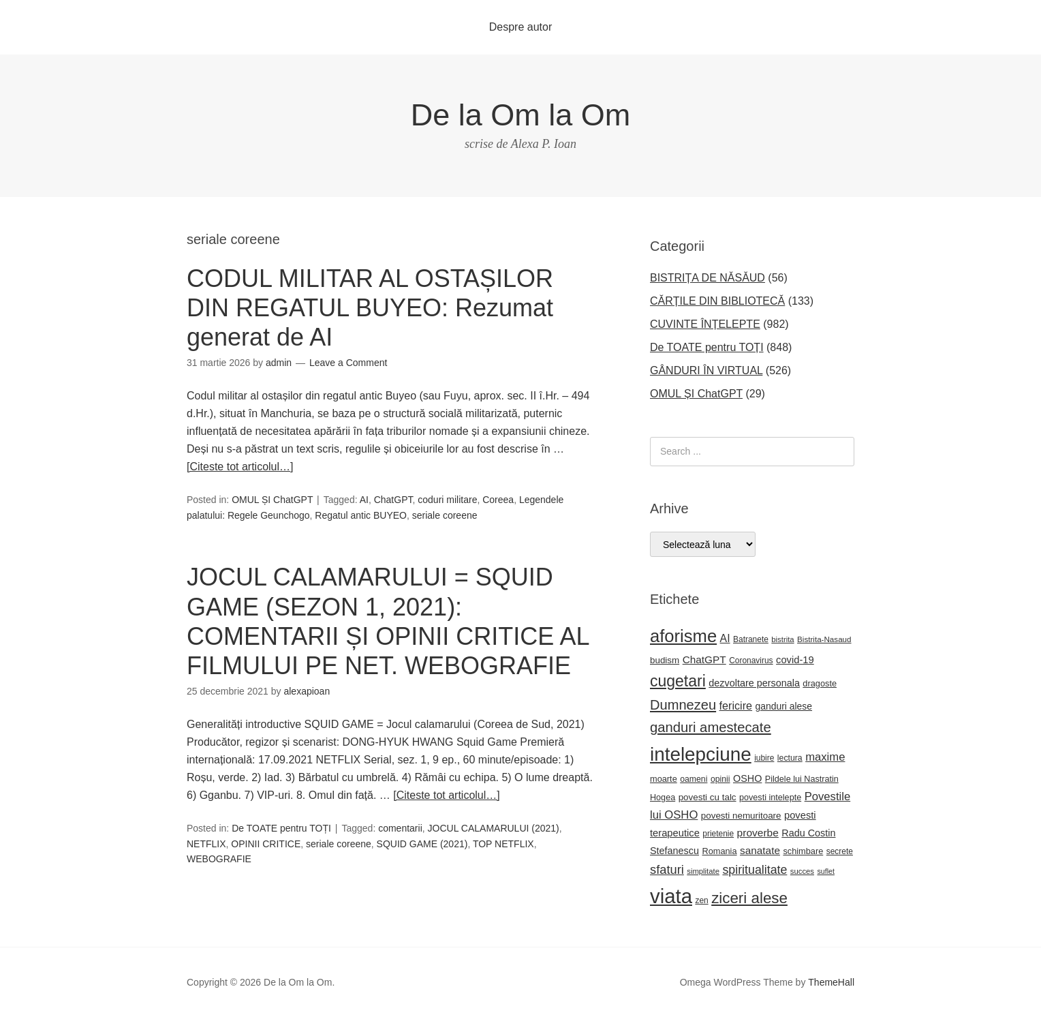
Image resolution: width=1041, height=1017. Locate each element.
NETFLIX (206, 843)
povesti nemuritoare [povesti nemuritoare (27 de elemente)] (741, 815)
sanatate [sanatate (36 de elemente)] (760, 850)
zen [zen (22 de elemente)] (701, 900)
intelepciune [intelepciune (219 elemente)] (700, 754)
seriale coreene (445, 515)
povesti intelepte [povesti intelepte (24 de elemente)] (770, 797)
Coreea (498, 499)
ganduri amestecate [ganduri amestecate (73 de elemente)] (710, 727)
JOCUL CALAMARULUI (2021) (493, 828)
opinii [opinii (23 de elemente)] (720, 779)
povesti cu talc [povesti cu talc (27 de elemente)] (707, 797)
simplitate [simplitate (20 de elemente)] (703, 871)
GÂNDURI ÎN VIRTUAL (706, 370)
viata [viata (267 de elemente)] (671, 896)
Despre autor (521, 27)
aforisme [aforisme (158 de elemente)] (683, 636)
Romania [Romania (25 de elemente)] (719, 851)
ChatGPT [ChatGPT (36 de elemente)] (704, 659)
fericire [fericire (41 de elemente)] (736, 705)
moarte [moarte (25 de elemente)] (663, 779)
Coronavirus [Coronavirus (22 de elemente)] (751, 660)
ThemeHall (831, 982)
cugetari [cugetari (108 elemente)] (678, 681)
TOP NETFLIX (503, 843)
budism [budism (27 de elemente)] (664, 660)
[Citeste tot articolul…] (240, 466)
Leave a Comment (348, 362)
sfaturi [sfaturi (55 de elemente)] (667, 869)
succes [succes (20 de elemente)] (802, 871)
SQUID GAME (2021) (422, 843)
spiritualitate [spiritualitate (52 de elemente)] (754, 870)
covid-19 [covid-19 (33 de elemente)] (795, 659)
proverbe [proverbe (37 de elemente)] (758, 832)
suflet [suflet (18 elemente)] (825, 871)
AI (364, 499)
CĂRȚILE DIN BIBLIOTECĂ (717, 301)
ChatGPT (393, 499)
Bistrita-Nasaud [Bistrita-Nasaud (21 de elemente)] (824, 639)
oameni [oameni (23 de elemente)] (693, 779)
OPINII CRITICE (265, 843)
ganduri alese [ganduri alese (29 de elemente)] (784, 706)
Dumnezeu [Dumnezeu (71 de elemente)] (683, 704)
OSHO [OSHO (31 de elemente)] (747, 778)
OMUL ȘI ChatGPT (272, 499)
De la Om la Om (521, 114)
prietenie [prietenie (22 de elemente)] (718, 833)
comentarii (400, 828)
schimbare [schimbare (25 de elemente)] (803, 851)
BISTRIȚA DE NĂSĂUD (707, 278)
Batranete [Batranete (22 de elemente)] (750, 639)
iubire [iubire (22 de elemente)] (764, 758)
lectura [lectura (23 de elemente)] (790, 758)
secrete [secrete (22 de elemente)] (839, 851)
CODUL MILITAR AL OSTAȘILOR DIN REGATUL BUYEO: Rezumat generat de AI (370, 307)
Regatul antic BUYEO (361, 515)
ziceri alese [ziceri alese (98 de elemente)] (749, 898)
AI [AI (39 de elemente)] (725, 638)
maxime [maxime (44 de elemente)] (825, 756)
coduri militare (447, 499)
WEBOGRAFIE (219, 858)
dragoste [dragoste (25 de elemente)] (820, 683)
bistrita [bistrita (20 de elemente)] (782, 639)
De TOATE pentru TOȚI (281, 828)
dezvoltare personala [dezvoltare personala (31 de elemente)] (754, 683)
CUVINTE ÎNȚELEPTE (705, 324)
